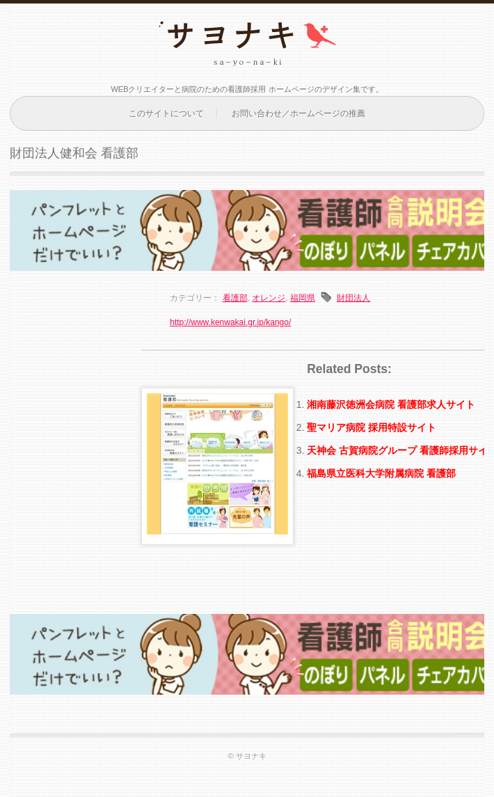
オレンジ (268, 298)
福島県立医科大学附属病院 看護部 (381, 473)
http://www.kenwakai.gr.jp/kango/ (230, 322)
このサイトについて (166, 113)
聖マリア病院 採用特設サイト (371, 427)
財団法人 (353, 298)
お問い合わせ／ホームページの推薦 (298, 113)
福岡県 (302, 298)
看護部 (235, 298)
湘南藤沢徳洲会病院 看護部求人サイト (391, 404)
